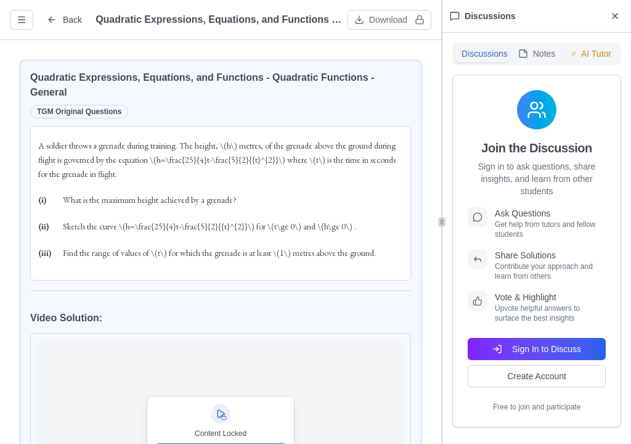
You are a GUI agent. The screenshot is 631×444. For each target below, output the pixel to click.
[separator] (441, 222)
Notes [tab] (537, 54)
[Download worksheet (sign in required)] (389, 20)
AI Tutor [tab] (591, 54)
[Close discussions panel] (615, 16)
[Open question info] (21, 20)
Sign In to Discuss (536, 349)
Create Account (536, 376)
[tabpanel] (536, 251)
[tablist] (536, 54)
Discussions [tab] (485, 54)
